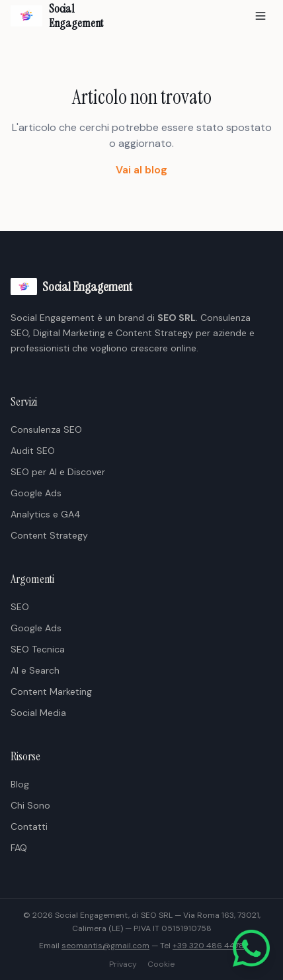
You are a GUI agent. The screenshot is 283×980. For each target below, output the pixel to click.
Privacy (123, 964)
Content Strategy (49, 535)
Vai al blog (141, 170)
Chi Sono (30, 805)
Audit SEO (33, 451)
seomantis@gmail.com (105, 945)
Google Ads (36, 493)
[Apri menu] (260, 16)
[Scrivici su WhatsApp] (251, 948)
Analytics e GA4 (46, 514)
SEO (20, 607)
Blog (20, 784)
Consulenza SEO (46, 429)
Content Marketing (51, 691)
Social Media (38, 713)
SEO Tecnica (38, 649)
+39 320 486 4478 (208, 945)
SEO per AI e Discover (58, 472)
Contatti (29, 826)
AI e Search (35, 670)
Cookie (161, 964)
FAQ (19, 848)
